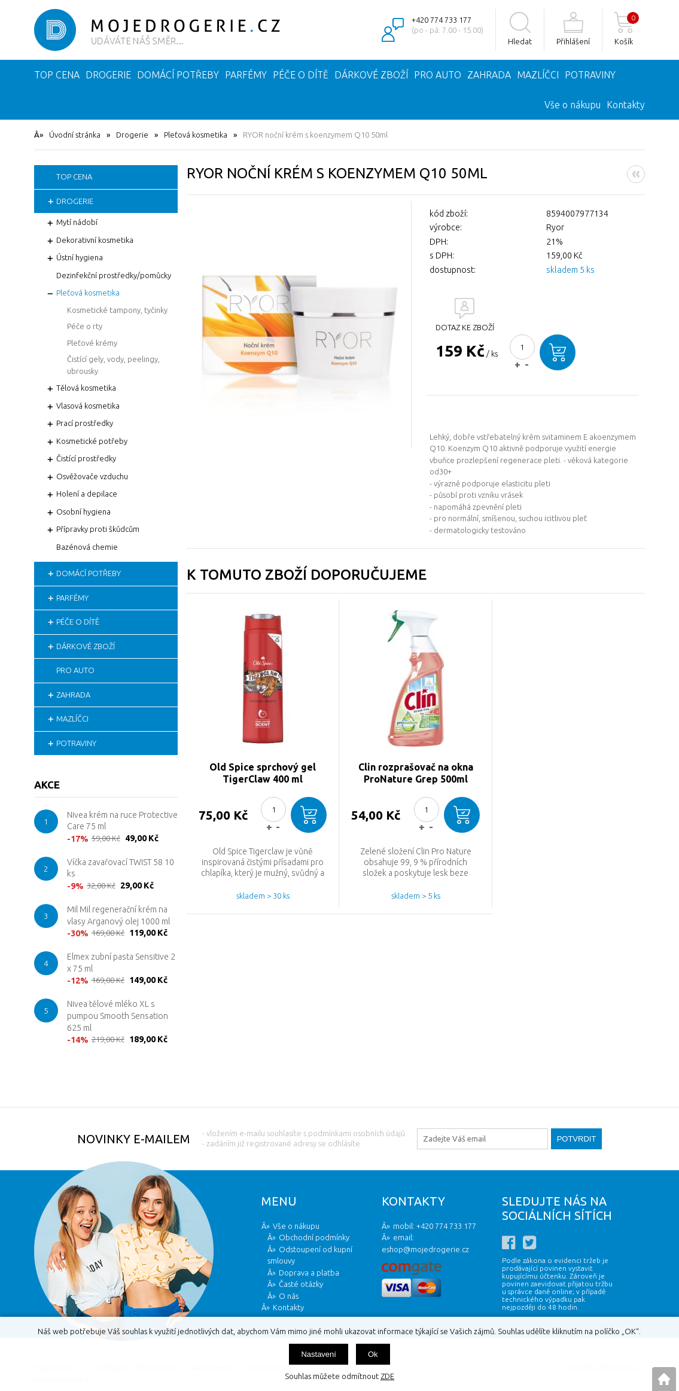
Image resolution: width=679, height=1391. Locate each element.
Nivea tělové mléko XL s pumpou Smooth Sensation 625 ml (117, 1015)
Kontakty (626, 104)
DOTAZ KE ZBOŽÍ (465, 327)
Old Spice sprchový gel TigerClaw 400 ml (262, 773)
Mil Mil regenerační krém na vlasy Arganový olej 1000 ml (118, 915)
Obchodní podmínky (314, 1237)
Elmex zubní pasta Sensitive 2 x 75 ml (121, 962)
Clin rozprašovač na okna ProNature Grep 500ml (415, 773)
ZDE (387, 1376)
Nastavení (318, 1354)
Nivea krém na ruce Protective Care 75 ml (122, 821)
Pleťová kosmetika (195, 134)
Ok (373, 1354)
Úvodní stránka (75, 134)
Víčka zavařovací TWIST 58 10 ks (120, 868)
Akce (47, 784)
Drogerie (132, 134)
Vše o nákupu (572, 104)
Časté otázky (301, 1284)
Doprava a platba (309, 1272)
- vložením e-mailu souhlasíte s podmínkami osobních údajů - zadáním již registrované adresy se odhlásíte (303, 1138)
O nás (289, 1296)
